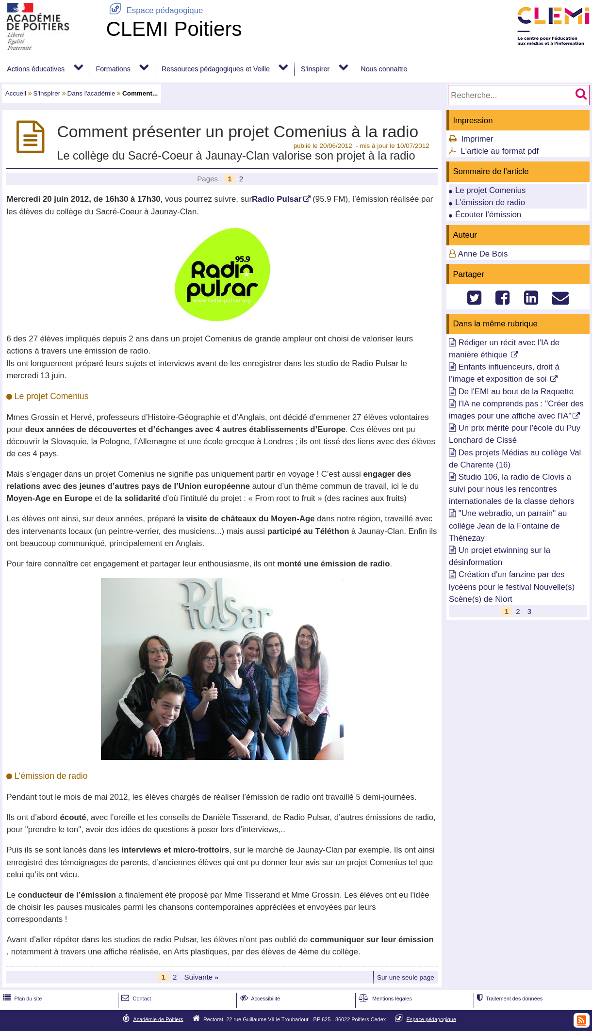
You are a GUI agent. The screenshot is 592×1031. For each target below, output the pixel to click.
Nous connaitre (384, 69)
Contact (135, 998)
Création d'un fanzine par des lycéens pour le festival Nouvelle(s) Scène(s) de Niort (512, 586)
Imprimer (477, 139)
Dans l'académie (91, 93)
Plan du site (21, 998)
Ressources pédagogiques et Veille (216, 69)
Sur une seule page (405, 977)
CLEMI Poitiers (174, 28)
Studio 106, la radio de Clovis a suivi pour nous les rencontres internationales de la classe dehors (511, 489)
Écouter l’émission (488, 214)
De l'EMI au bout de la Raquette (516, 391)
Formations (113, 69)
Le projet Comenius (490, 190)
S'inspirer (315, 69)
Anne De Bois (483, 253)
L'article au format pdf (499, 151)
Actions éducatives (36, 69)
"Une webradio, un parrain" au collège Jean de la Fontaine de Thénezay (508, 525)
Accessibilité (259, 998)
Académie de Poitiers (158, 1019)
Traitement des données (509, 998)
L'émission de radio (490, 202)
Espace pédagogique (154, 10)
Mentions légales (384, 998)
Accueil (15, 93)
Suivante (201, 977)
